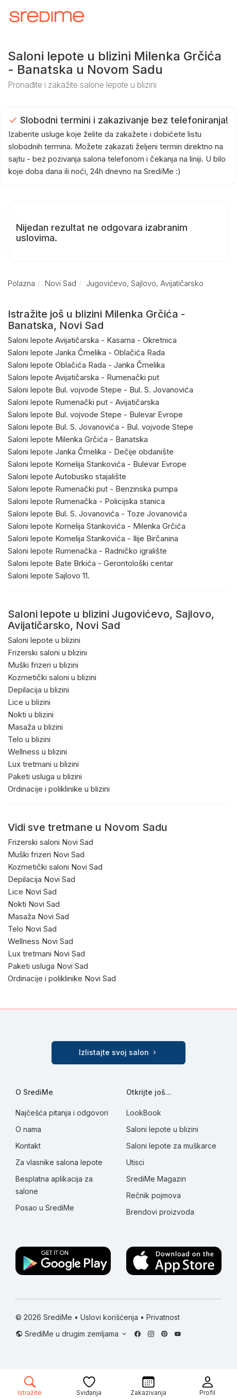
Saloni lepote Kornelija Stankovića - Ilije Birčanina (93, 538)
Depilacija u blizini (38, 690)
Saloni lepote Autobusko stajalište (67, 476)
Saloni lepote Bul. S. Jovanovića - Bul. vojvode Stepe (100, 427)
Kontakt (28, 1145)
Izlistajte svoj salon (118, 1052)
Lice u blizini (29, 702)
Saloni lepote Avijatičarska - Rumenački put (83, 377)
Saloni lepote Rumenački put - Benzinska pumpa (93, 489)
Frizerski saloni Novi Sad (50, 842)
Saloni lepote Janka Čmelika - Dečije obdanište (91, 452)
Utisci (135, 1162)
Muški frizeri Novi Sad (46, 854)
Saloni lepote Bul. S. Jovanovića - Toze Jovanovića (97, 513)
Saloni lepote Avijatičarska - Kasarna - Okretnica (92, 340)
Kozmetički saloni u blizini (52, 677)
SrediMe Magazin (156, 1178)
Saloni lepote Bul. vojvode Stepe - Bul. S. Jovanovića (100, 390)
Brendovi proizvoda (160, 1211)
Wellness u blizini (37, 752)
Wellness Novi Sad (40, 941)
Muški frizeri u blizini (43, 665)
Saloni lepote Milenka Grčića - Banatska (78, 439)
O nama (28, 1129)
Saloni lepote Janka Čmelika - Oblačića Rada (86, 352)
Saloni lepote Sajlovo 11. (49, 575)
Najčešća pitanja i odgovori (61, 1112)
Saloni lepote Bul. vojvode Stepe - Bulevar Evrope (95, 414)
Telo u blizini (29, 739)
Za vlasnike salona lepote (59, 1162)
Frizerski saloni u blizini (47, 652)
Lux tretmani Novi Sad (46, 953)
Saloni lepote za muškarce (171, 1145)
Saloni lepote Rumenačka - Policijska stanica (86, 501)
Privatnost (163, 1317)
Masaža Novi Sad (38, 916)
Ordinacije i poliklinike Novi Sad (62, 978)
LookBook (143, 1112)
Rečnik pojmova (153, 1195)
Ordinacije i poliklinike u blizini (59, 789)
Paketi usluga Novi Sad (48, 966)
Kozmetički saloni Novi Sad (55, 867)
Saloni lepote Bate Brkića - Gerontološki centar (90, 563)
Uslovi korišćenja (109, 1317)
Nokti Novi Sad (34, 904)
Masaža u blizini (35, 727)
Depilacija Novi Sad (41, 879)
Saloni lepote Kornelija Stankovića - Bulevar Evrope (97, 464)
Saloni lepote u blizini (44, 640)
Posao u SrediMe (44, 1207)
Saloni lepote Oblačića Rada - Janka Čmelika (86, 365)
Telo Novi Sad (32, 929)
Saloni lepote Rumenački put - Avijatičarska (83, 402)
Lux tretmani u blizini (43, 764)
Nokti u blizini (31, 714)
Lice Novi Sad (32, 892)
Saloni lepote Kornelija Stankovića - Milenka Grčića (96, 526)
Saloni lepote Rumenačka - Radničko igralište (87, 551)
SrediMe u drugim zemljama (72, 1333)
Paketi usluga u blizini (45, 776)
